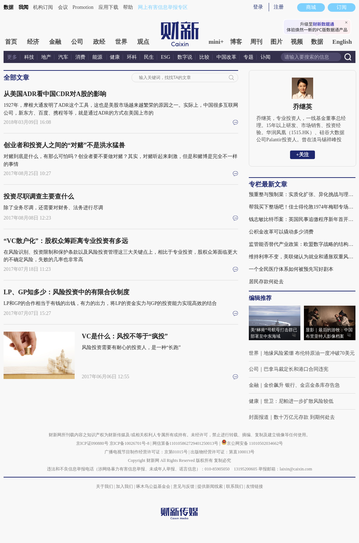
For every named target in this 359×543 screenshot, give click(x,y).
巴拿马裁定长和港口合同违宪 (296, 369)
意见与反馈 (183, 486)
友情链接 (254, 486)
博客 (236, 41)
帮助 (128, 7)
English (342, 41)
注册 (279, 7)
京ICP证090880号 (92, 443)
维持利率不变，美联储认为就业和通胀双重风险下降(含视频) (302, 256)
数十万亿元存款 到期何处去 (304, 417)
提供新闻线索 (210, 486)
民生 (149, 57)
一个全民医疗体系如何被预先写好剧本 (291, 269)
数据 (9, 7)
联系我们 (234, 486)
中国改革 (226, 57)
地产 (46, 57)
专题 (248, 57)
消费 (80, 57)
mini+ (216, 41)
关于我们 (104, 486)
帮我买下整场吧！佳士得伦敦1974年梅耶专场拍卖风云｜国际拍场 (302, 207)
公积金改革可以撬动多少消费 (281, 231)
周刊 (256, 41)
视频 (297, 41)
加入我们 (124, 486)
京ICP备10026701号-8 (130, 443)
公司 (77, 41)
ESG (165, 57)
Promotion (83, 7)
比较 (204, 57)
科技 (29, 57)
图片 (276, 41)
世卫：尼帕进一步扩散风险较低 (298, 401)
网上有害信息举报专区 (163, 7)
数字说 (184, 57)
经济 (33, 41)
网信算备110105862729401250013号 (186, 443)
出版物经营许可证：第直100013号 (222, 451)
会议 (63, 7)
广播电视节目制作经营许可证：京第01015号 (146, 451)
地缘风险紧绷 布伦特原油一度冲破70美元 (309, 353)
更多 (12, 57)
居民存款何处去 (266, 281)
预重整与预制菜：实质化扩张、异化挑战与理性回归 (302, 194)
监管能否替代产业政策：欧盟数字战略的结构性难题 (302, 244)
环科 (132, 57)
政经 (99, 41)
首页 (11, 41)
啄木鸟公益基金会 (153, 486)
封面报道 (259, 417)
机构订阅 (43, 7)
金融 (55, 41)
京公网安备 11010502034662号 (252, 443)
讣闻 (265, 57)
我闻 (23, 7)
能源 (98, 57)
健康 (115, 57)
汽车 (63, 57)
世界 (121, 41)
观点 (143, 41)
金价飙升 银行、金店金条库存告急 (302, 385)
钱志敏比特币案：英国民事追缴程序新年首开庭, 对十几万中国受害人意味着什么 (302, 219)
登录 (258, 7)
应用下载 (108, 7)
